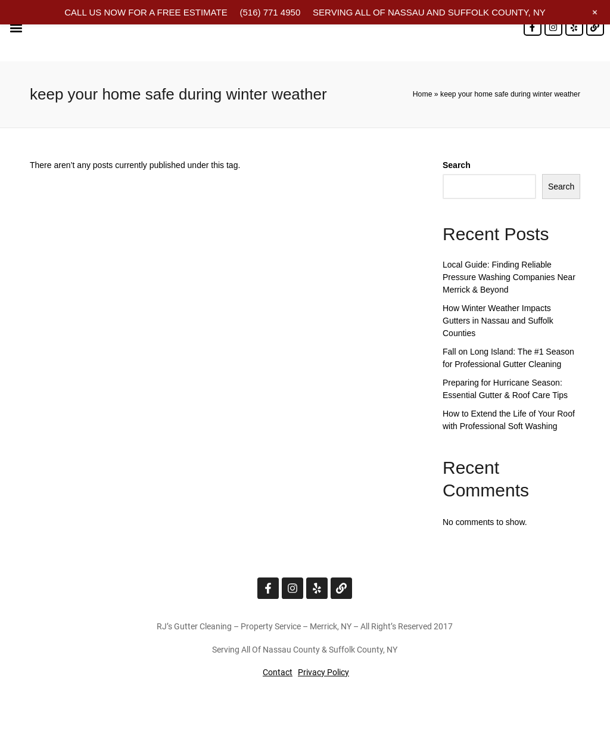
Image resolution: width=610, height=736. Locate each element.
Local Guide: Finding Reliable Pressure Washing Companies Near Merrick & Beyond (509, 277)
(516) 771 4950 (269, 12)
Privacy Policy (323, 672)
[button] (16, 28)
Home (422, 94)
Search (457, 165)
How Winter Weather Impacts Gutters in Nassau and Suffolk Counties (498, 320)
